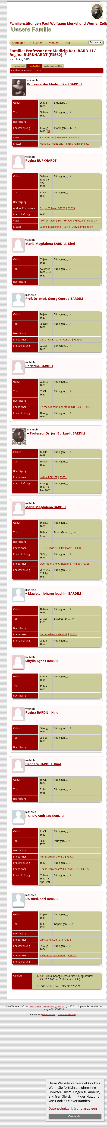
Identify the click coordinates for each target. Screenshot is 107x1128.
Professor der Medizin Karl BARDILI (54, 84)
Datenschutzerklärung (67, 1014)
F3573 (70, 856)
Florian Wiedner (48, 1014)
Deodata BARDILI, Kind (43, 764)
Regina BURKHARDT (40, 160)
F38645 (78, 339)
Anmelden (18, 43)
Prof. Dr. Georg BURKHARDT (56, 220)
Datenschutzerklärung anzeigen (73, 1108)
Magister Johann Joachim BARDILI (54, 593)
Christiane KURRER (50, 939)
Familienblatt (34, 66)
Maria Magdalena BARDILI (45, 507)
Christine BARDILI (39, 366)
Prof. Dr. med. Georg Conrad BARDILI (54, 298)
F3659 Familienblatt (68, 137)
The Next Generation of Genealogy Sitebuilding (48, 1006)
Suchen (38, 43)
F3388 (78, 548)
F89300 (72, 955)
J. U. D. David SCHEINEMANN (56, 548)
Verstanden (75, 1116)
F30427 (85, 869)
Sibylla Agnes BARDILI (42, 661)
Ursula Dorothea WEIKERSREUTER (59, 869)
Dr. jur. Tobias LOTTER (52, 208)
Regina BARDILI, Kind (41, 712)
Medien (54, 43)
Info (67, 43)
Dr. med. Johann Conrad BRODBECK (60, 407)
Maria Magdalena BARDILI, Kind (50, 243)
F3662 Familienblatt (86, 220)
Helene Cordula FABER (52, 955)
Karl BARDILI (47, 137)
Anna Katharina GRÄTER (53, 634)
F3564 (87, 407)
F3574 (67, 939)
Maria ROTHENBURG (52, 143)
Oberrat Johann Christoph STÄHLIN (60, 563)
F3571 (63, 477)
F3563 (71, 208)
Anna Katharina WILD (52, 856)
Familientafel (19, 66)
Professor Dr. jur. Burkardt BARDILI (57, 433)
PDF (39, 70)
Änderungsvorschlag (53, 66)
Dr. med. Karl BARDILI (42, 899)
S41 (42, 976)
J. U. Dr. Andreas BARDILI (44, 816)
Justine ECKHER (48, 477)
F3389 (86, 563)
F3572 (73, 634)
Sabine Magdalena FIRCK (54, 226)
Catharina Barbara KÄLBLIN (55, 339)
